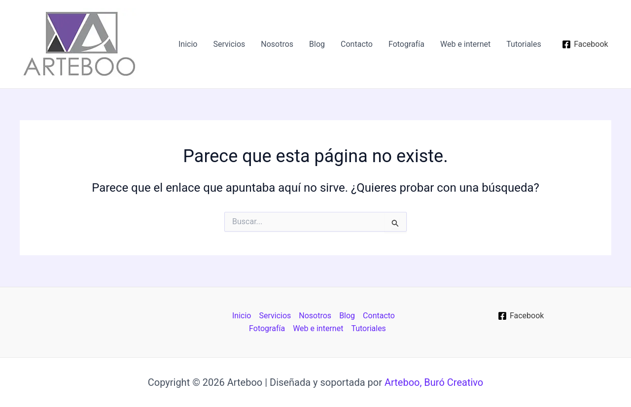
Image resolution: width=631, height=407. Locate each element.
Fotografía (406, 44)
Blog (317, 44)
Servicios (229, 44)
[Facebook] (585, 44)
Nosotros (277, 44)
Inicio (187, 44)
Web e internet (465, 44)
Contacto (357, 44)
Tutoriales (523, 44)
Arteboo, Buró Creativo (434, 382)
